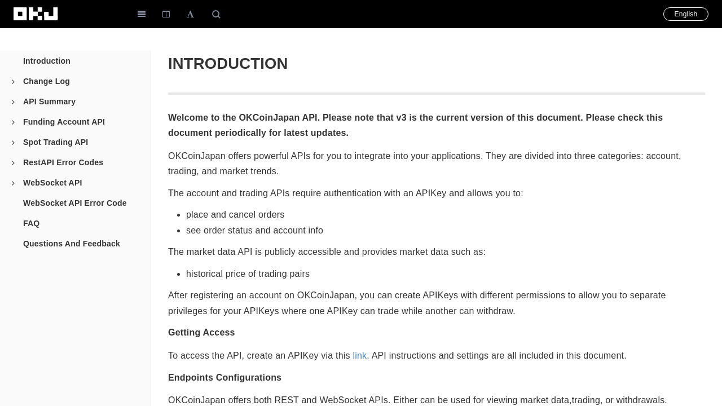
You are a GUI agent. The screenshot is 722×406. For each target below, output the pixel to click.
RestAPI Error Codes (57, 162)
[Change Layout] (166, 14)
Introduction (47, 60)
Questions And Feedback (71, 243)
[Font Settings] (190, 14)
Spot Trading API (50, 142)
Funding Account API (58, 121)
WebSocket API (47, 182)
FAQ (31, 223)
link (360, 355)
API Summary (44, 101)
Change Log (41, 81)
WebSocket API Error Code (75, 203)
